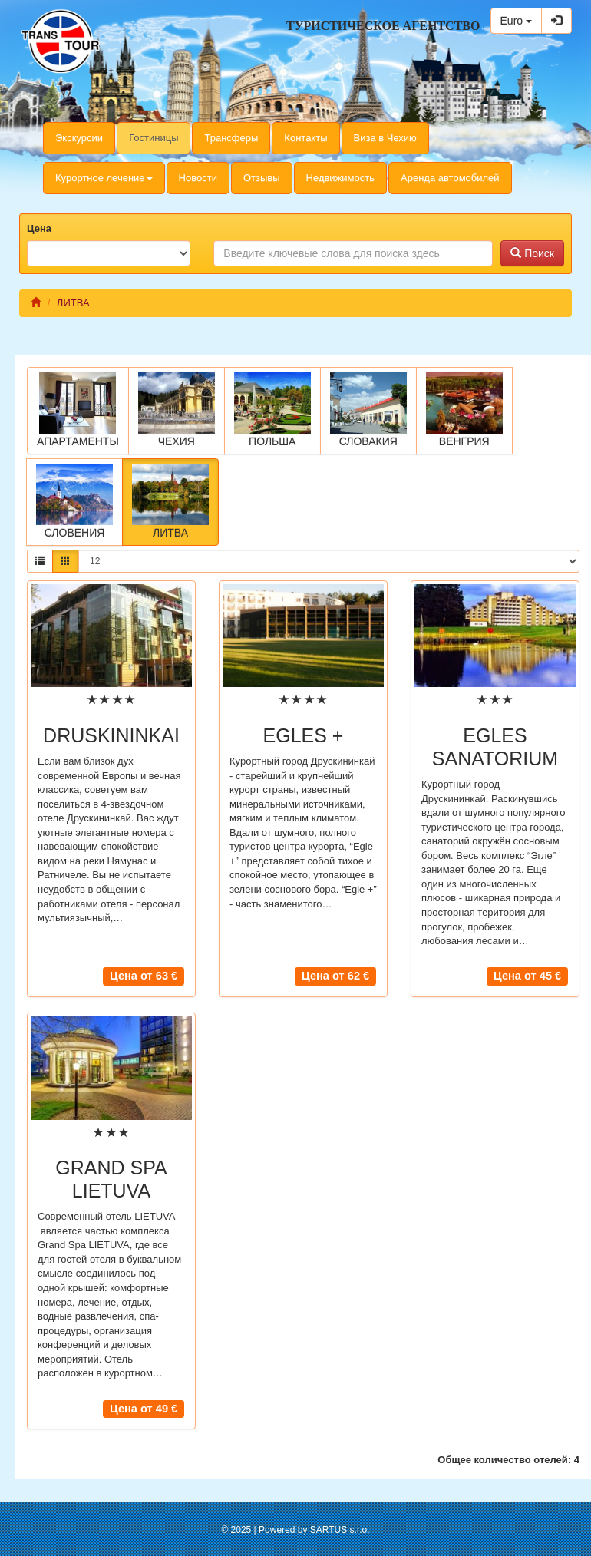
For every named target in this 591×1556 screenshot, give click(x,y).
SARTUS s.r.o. (340, 1530)
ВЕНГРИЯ (464, 410)
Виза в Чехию (385, 138)
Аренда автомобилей (450, 177)
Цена (39, 228)
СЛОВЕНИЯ (74, 501)
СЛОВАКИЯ (368, 410)
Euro (516, 21)
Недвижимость (340, 177)
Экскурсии (79, 138)
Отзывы (261, 177)
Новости (198, 177)
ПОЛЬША (272, 410)
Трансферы (231, 138)
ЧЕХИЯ (176, 410)
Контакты (305, 138)
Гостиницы (153, 138)
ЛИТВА (170, 501)
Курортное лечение (104, 177)
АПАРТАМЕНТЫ (78, 410)
